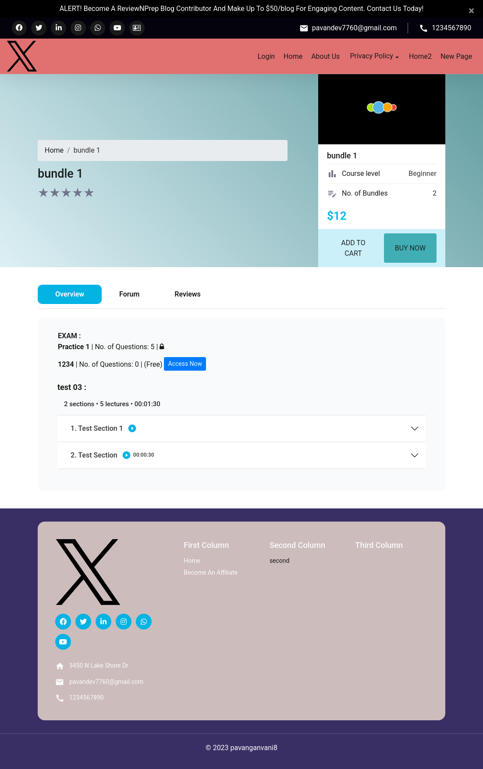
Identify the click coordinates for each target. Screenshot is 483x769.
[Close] (471, 10)
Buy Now (410, 248)
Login (266, 55)
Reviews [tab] (187, 294)
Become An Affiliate (210, 572)
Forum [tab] (129, 294)
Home (293, 55)
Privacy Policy (374, 55)
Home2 (420, 55)
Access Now (185, 363)
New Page (456, 55)
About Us (325, 55)
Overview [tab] (69, 294)
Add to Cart (353, 248)
